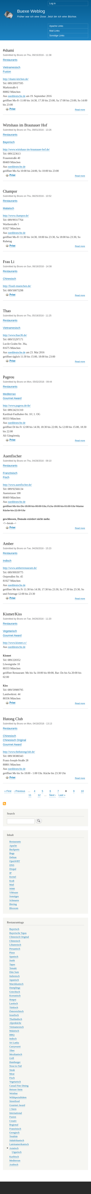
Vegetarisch (10, 631)
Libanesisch (15, 944)
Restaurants (10, 59)
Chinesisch (9, 278)
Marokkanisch (16, 984)
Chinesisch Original (14, 740)
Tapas (12, 964)
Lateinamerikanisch (19, 1144)
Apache (13, 845)
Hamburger (15, 1062)
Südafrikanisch (16, 1140)
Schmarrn (14, 900)
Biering (13, 904)
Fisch (6, 477)
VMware (13, 892)
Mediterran (9, 394)
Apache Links (56, 26)
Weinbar (13, 1093)
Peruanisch (14, 948)
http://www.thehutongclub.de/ (19, 751)
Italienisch (14, 976)
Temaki (13, 968)
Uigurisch (17, 1152)
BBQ (11, 1035)
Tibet (12, 1050)
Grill (11, 1058)
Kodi (11, 881)
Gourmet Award (12, 398)
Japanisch (14, 980)
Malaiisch (8, 208)
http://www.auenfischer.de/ (17, 484)
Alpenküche (15, 1023)
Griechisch (14, 991)
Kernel (12, 877)
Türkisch (13, 1007)
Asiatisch (14, 1148)
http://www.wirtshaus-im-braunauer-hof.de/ (26, 149)
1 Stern (13, 1109)
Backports (14, 849)
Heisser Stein (15, 1089)
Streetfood (14, 1101)
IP (10, 873)
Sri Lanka (14, 1042)
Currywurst (15, 1046)
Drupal (12, 869)
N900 (12, 888)
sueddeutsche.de (16, 96)
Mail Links (54, 30)
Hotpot (12, 999)
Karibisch (14, 1156)
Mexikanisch (15, 1054)
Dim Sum (14, 972)
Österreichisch (16, 1011)
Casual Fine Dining (18, 1085)
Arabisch (13, 1164)
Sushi (12, 960)
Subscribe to (4, 804)
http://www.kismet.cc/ (15, 642)
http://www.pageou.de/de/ (17, 405)
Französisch (10, 473)
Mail (11, 884)
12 (39, 795)
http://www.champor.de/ (16, 215)
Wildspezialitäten (17, 1097)
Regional (13, 1124)
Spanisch (13, 956)
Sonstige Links (56, 35)
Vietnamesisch (11, 67)
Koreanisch (15, 995)
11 (30, 795)
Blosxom (13, 908)
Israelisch (14, 1015)
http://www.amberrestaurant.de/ (20, 568)
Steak (12, 1070)
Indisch (7, 560)
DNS (11, 865)
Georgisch (14, 1132)
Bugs (11, 853)
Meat (11, 1074)
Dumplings (14, 987)
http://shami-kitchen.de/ (15, 79)
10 (82, 790)
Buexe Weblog (31, 11)
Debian (13, 857)
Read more (80, 109)
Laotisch (13, 1003)
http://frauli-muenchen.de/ (17, 286)
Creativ (13, 1121)
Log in (52, 3)
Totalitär (13, 1136)
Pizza (12, 952)
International (15, 1113)
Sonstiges (14, 896)
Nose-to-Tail (15, 1066)
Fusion (7, 71)
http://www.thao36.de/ (15, 335)
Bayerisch (9, 142)
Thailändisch (15, 1019)
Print (12, 109)
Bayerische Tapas (17, 933)
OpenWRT (14, 861)
